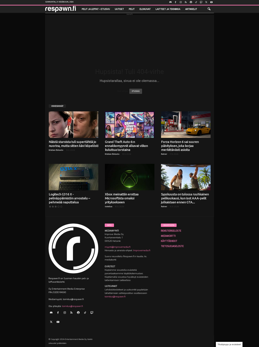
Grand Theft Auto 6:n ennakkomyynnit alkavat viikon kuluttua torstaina (126, 146)
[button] (209, 9)
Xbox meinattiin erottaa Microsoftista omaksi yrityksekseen (121, 198)
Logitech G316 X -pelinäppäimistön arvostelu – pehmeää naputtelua (69, 198)
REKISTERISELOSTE (171, 230)
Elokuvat (145, 9)
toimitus (108, 207)
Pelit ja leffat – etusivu (96, 9)
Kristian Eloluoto (56, 150)
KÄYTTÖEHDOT (169, 241)
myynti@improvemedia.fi (117, 247)
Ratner (164, 154)
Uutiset (119, 9)
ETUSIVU (136, 91)
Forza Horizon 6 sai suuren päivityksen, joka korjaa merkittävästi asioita (180, 146)
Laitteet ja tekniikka (168, 9)
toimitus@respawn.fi (72, 306)
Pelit (132, 9)
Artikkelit (191, 9)
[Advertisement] (129, 38)
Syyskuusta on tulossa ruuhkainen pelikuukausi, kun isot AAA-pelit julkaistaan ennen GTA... (185, 198)
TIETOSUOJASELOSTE (172, 246)
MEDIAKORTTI (168, 236)
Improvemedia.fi (141, 250)
